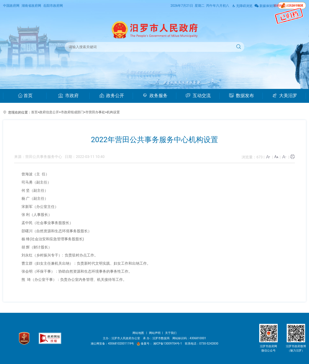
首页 (25, 95)
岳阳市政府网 (53, 6)
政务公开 (112, 95)
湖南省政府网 (31, 6)
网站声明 (155, 333)
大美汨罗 (284, 95)
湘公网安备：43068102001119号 (112, 343)
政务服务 (155, 95)
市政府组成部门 (72, 112)
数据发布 (241, 95)
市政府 (68, 95)
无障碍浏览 (242, 6)
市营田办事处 (95, 112)
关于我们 (171, 333)
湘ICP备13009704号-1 (168, 343)
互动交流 (198, 95)
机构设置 (113, 112)
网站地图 (138, 333)
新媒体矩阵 (265, 6)
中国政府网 (11, 6)
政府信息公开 (49, 112)
